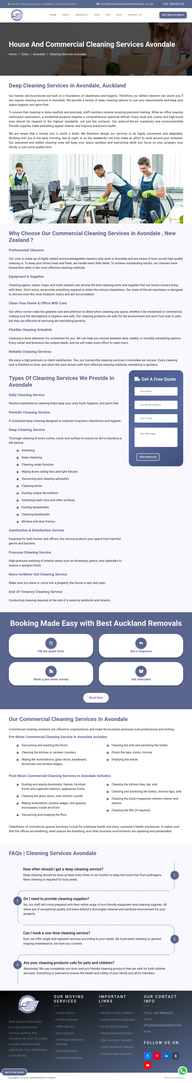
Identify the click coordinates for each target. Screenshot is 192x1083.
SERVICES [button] (81, 15)
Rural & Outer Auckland (116, 1054)
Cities (25, 54)
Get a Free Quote (15, 1071)
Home (13, 54)
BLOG (119, 15)
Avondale (39, 54)
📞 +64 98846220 (171, 4)
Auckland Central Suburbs (118, 1019)
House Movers (65, 1013)
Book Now (96, 697)
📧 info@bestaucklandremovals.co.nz (125, 4)
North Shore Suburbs (115, 1026)
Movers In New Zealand (116, 1013)
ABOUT (66, 15)
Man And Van (65, 1033)
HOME (53, 15)
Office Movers (65, 1026)
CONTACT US (135, 15)
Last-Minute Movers (69, 1058)
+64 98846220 (163, 1013)
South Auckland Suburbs (117, 1047)
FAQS (97, 15)
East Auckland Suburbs (116, 1040)
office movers (24, 311)
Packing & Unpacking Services (70, 1042)
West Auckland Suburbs (116, 1033)
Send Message (148, 457)
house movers (161, 285)
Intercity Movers (66, 1051)
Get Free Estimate (173, 15)
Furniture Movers (67, 1019)
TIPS (107, 15)
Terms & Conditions (174, 1077)
